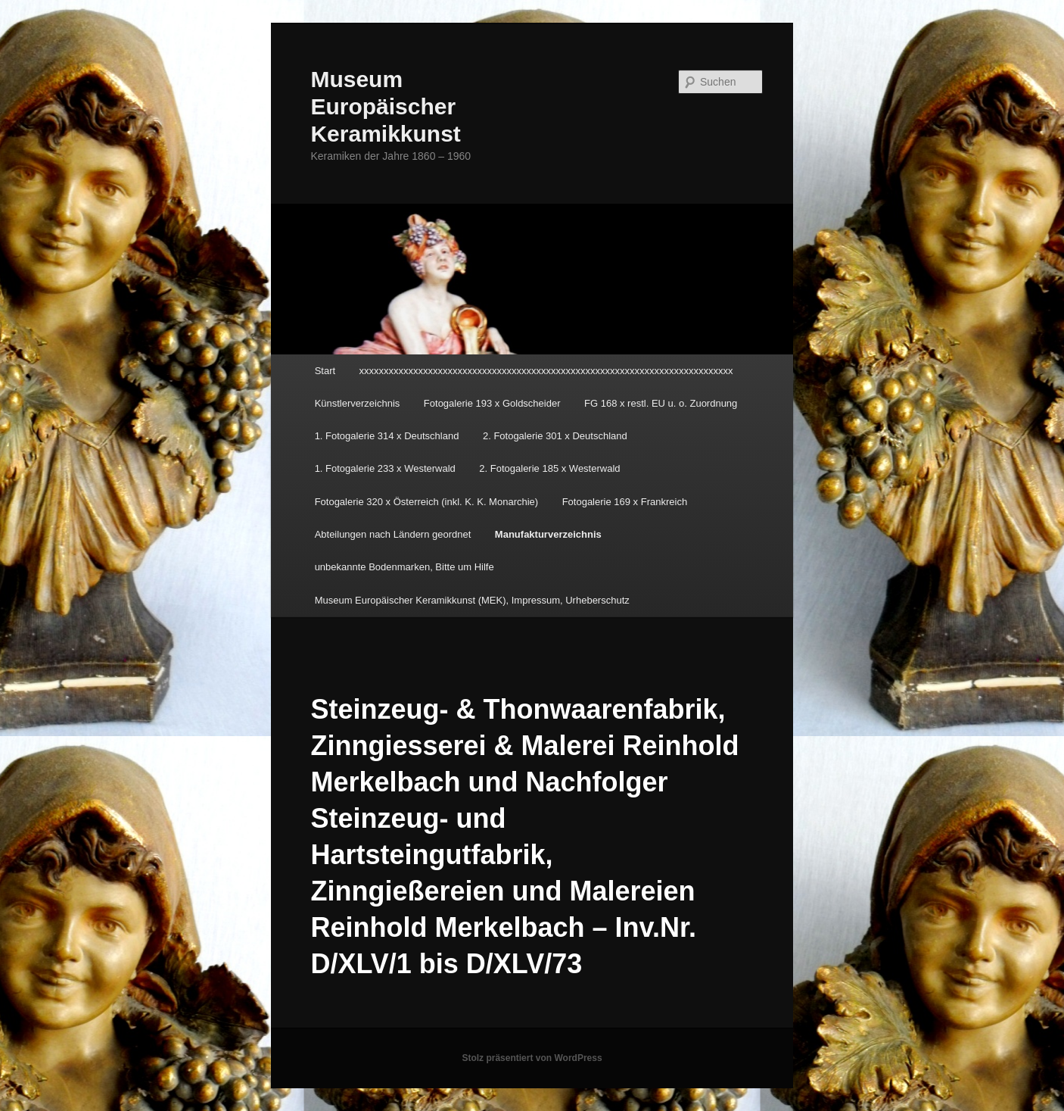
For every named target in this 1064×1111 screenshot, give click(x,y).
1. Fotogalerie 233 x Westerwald (385, 468)
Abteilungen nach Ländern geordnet (393, 534)
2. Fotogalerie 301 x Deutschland (555, 436)
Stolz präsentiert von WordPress (532, 1058)
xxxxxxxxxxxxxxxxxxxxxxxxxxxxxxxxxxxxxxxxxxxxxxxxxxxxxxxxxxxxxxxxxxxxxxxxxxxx (546, 370)
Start (325, 370)
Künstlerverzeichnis (357, 403)
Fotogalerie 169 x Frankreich (624, 501)
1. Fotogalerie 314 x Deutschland (387, 436)
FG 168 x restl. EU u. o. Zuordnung (660, 403)
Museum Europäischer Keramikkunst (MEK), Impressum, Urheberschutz (472, 600)
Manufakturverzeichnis (548, 534)
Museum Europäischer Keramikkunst (385, 106)
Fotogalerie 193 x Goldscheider (492, 403)
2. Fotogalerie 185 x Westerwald (549, 468)
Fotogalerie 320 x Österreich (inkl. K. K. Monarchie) (427, 501)
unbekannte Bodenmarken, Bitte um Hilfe (404, 567)
